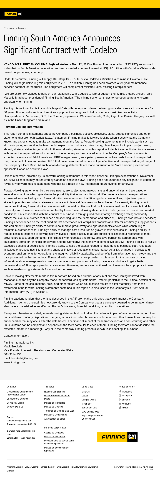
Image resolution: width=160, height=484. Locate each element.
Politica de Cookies (53, 406)
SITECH (86, 391)
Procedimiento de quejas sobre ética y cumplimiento (59, 442)
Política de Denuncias (54, 436)
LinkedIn (126, 399)
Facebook (127, 391)
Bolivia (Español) (32, 467)
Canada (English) (48, 467)
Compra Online (89, 399)
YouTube (126, 403)
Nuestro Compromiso (54, 391)
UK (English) (91, 467)
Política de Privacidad (54, 403)
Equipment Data (89, 407)
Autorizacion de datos (54, 419)
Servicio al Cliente (15, 403)
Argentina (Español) (15, 467)
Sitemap (10, 471)
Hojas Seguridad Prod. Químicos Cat (93, 417)
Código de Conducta (54, 432)
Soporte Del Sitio (15, 406)
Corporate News (15, 28)
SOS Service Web (90, 411)
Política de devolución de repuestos (56, 449)
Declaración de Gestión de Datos (57, 397)
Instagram (127, 395)
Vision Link (87, 403)
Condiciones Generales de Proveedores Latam (20, 393)
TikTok (125, 407)
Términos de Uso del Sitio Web (59, 411)
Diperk (85, 395)
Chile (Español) (63, 467)
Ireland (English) (78, 467)
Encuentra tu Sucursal (17, 398)
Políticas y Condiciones (55, 414)
